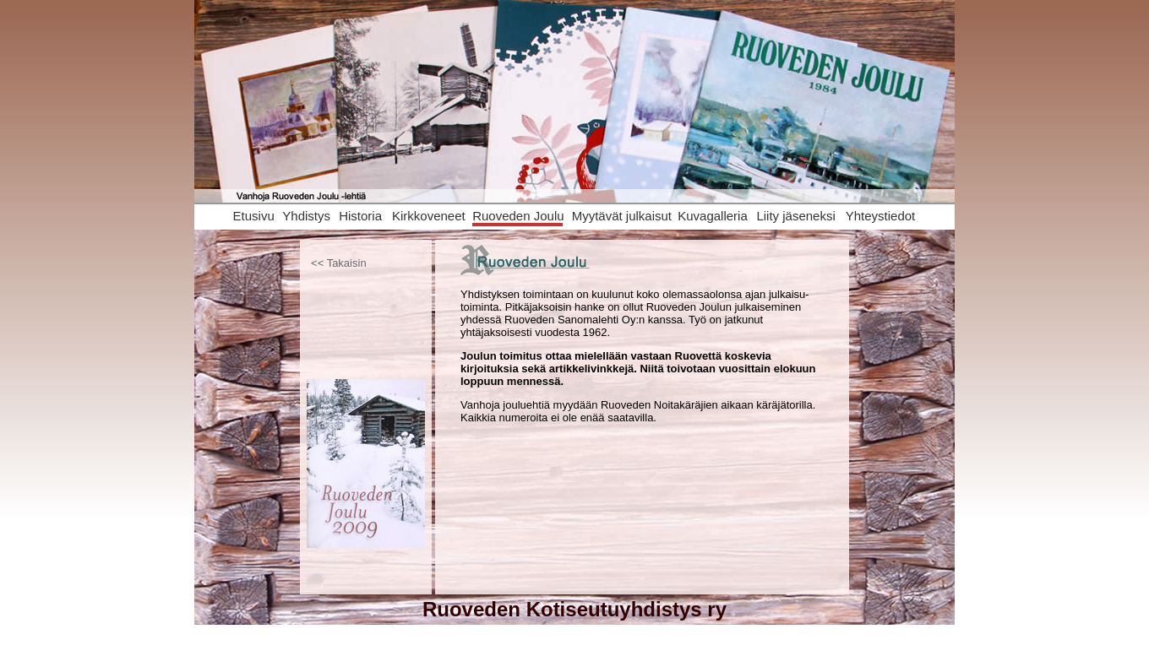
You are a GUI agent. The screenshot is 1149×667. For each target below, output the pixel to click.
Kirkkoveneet (429, 216)
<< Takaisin (339, 263)
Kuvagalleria (713, 216)
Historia (360, 216)
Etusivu (254, 216)
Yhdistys (306, 216)
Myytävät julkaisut (622, 216)
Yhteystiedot (881, 216)
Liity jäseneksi (795, 216)
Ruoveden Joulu (518, 216)
